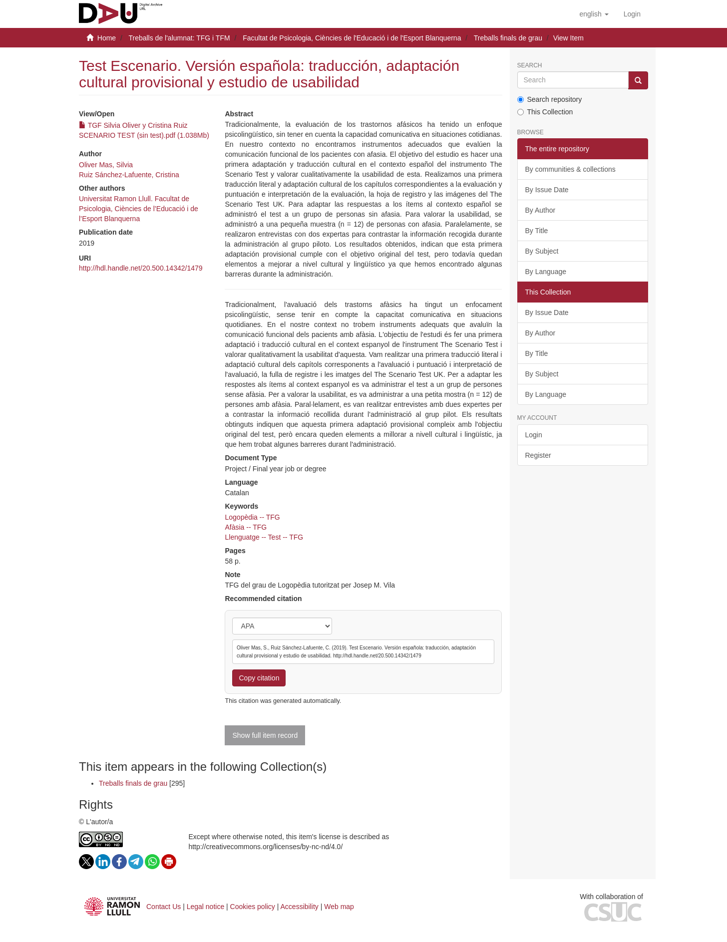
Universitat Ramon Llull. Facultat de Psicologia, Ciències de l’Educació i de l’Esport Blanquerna (138, 209)
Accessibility (300, 907)
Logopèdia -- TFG (252, 517)
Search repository (549, 99)
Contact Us (163, 907)
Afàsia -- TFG (246, 527)
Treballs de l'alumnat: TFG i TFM (179, 38)
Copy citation (259, 678)
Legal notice (206, 907)
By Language (546, 272)
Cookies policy (252, 907)
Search (529, 65)
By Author (540, 210)
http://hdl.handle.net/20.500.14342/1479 (141, 268)
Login (533, 435)
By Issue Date (547, 190)
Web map (339, 907)
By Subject (542, 251)
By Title (536, 231)
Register (538, 455)
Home (106, 38)
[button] (594, 14)
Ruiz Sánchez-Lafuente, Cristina (129, 175)
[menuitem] (632, 14)
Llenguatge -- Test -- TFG (264, 537)
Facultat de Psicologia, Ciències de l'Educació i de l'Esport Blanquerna (352, 38)
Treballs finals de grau (508, 38)
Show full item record (265, 735)
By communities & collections (570, 169)
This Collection (545, 112)
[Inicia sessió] (632, 14)
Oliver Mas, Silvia (106, 165)
